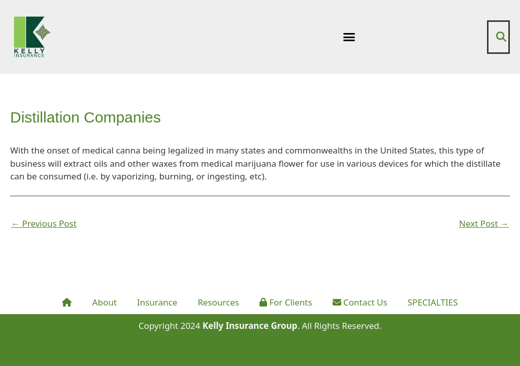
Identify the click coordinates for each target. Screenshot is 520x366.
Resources (218, 302)
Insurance (157, 302)
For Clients (285, 302)
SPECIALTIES (433, 302)
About (104, 302)
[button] (349, 37)
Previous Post (44, 223)
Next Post (484, 223)
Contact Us (360, 302)
